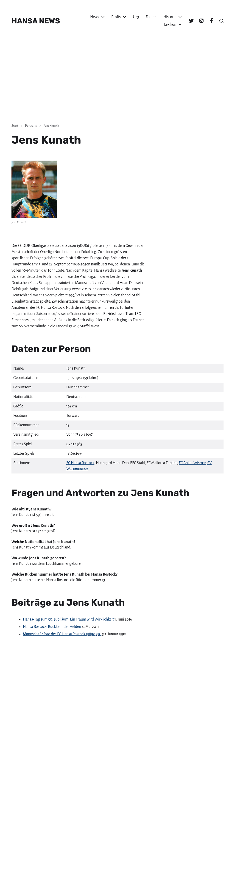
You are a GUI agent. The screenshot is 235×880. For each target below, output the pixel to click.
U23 (136, 17)
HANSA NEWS (35, 21)
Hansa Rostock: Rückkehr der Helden (52, 627)
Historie (169, 17)
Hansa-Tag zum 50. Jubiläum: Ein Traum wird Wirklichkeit (68, 619)
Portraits (31, 125)
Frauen (151, 17)
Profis (116, 17)
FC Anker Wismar (192, 463)
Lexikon (170, 24)
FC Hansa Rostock (80, 463)
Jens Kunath (51, 125)
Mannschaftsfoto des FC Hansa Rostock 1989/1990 (62, 634)
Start (14, 125)
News (94, 17)
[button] (221, 21)
